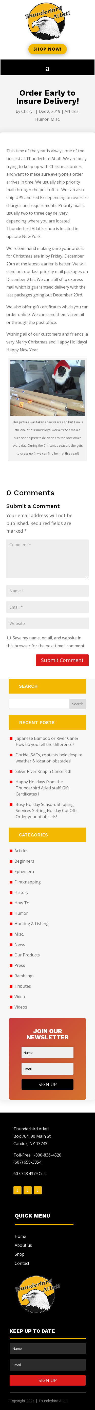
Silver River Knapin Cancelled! (43, 771)
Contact (22, 1263)
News (19, 944)
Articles (72, 111)
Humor (42, 119)
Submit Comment (62, 660)
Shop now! (47, 49)
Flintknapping (27, 882)
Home (20, 1236)
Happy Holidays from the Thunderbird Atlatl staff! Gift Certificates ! (42, 788)
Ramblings (24, 976)
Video (19, 996)
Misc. (55, 119)
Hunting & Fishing (31, 923)
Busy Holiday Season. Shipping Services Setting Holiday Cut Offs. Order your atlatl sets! (47, 810)
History (21, 892)
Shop (20, 1254)
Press (19, 965)
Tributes (22, 986)
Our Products (27, 955)
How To (21, 903)
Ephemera (24, 871)
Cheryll (27, 111)
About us (23, 1245)
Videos (20, 1007)
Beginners (24, 861)
